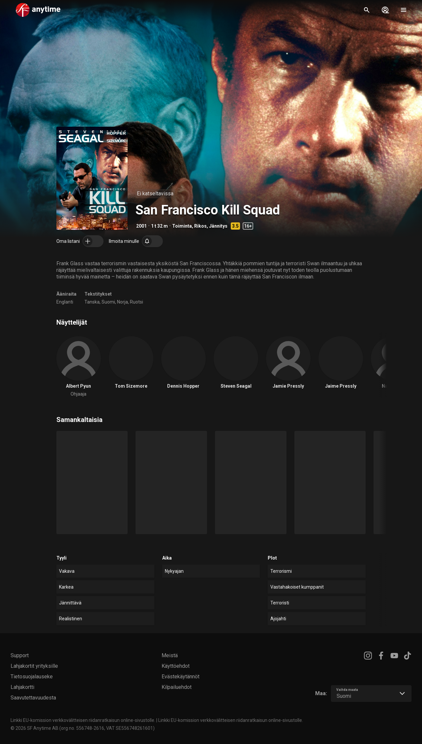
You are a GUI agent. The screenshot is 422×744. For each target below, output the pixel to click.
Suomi (108, 302)
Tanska (92, 302)
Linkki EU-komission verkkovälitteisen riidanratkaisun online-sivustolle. (83, 720)
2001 (141, 226)
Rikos (200, 226)
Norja (122, 302)
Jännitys (218, 226)
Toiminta (182, 226)
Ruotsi (136, 302)
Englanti (64, 302)
